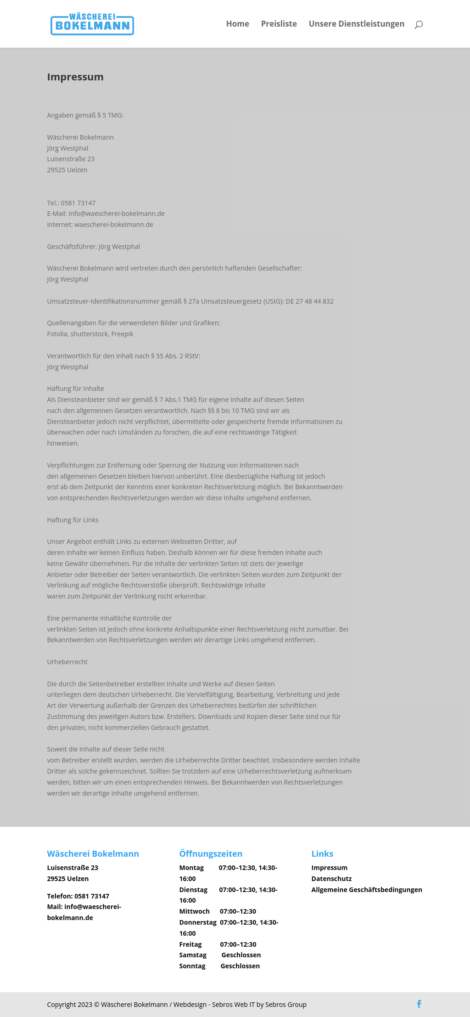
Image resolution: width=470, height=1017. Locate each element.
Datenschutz (332, 878)
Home (237, 25)
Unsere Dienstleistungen (357, 25)
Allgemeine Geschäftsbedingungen (367, 889)
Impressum (330, 867)
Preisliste (279, 25)
